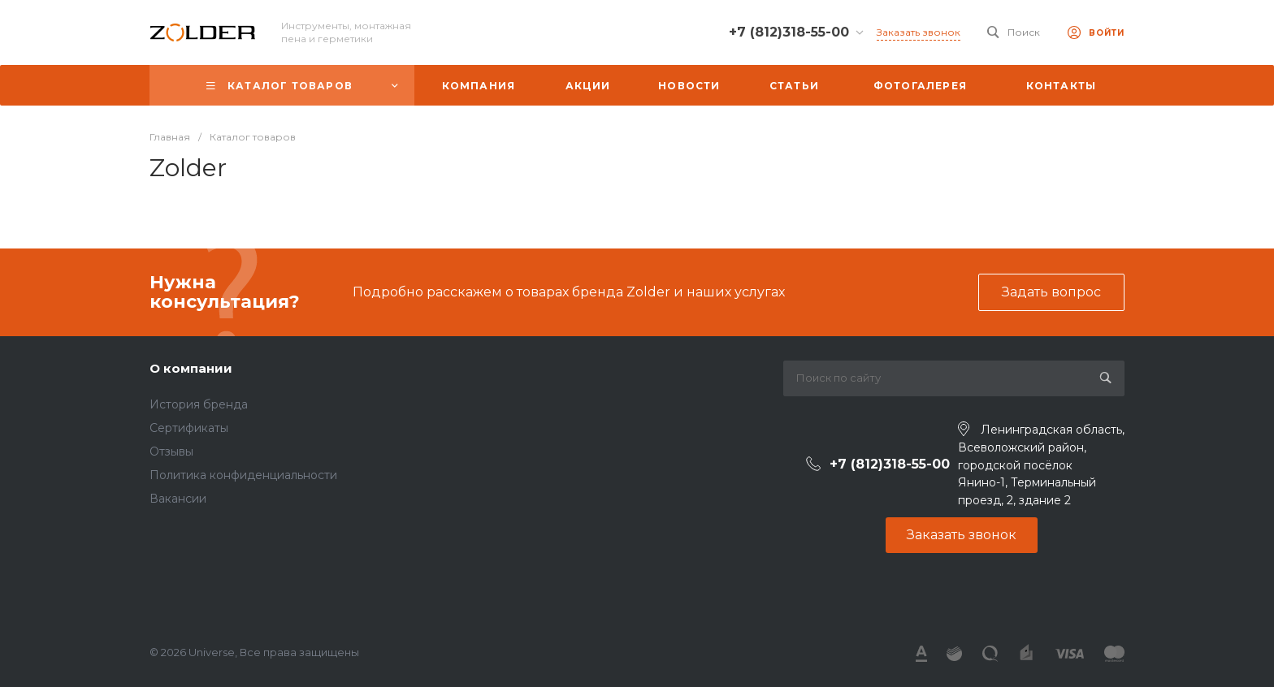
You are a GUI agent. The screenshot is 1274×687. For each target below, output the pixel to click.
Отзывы (171, 451)
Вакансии (178, 498)
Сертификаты (189, 428)
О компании (191, 368)
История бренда (199, 404)
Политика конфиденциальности (243, 475)
